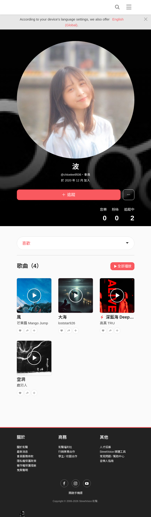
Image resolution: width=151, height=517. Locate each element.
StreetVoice (36, 7)
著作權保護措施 (26, 465)
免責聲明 (22, 470)
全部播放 (122, 266)
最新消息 (22, 451)
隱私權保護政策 (26, 461)
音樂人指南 (107, 461)
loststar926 (66, 323)
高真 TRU (107, 323)
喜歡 (26, 243)
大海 (62, 317)
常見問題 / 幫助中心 (112, 456)
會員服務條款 (25, 456)
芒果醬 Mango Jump (32, 323)
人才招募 (105, 447)
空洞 (21, 379)
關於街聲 (22, 447)
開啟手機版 (76, 493)
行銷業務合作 (66, 451)
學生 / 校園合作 (67, 456)
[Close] (146, 19)
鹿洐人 (22, 385)
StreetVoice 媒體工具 (113, 451)
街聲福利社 (65, 447)
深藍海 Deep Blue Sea (124, 317)
